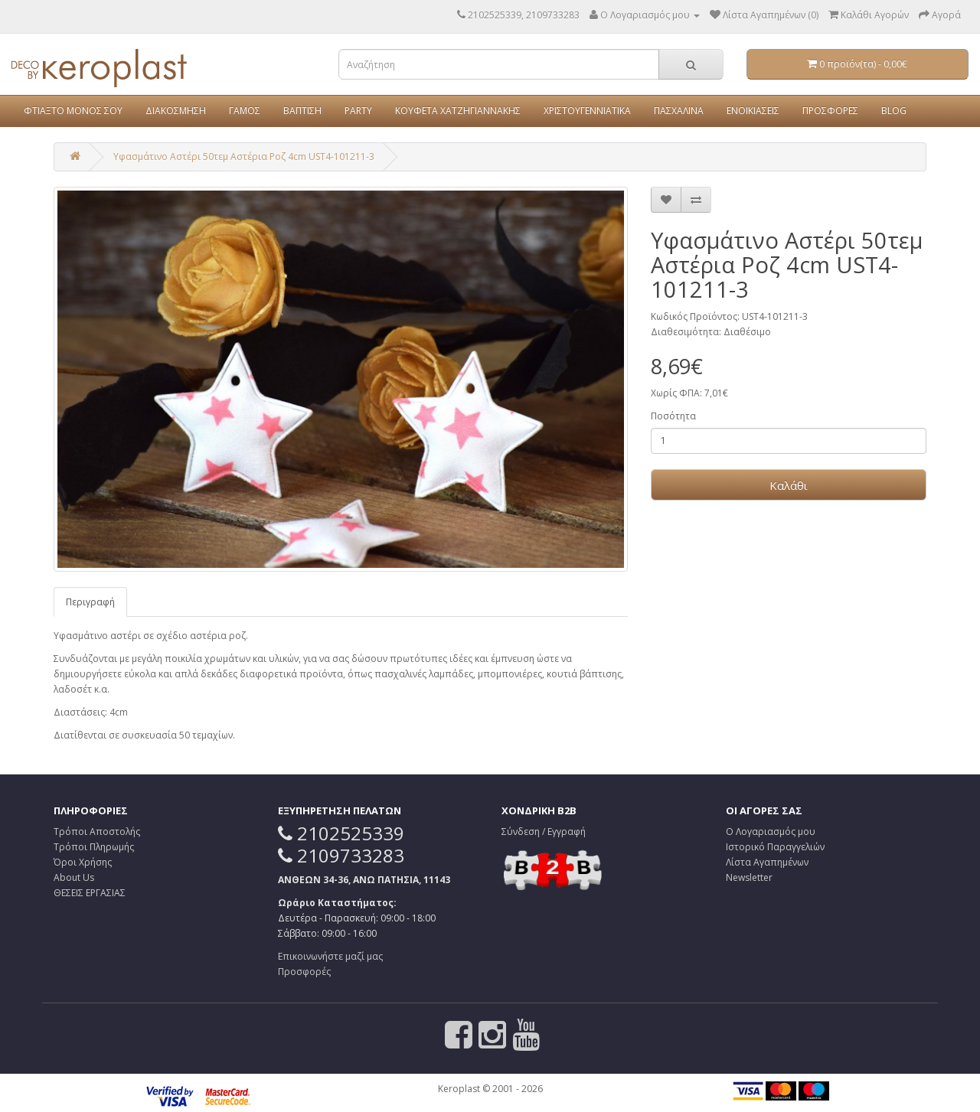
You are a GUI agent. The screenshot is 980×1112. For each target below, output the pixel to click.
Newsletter (749, 877)
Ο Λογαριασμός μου (770, 831)
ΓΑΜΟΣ (244, 110)
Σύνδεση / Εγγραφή (543, 831)
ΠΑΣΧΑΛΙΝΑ (679, 110)
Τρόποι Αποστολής (97, 831)
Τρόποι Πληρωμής (94, 846)
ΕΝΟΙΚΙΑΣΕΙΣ (753, 110)
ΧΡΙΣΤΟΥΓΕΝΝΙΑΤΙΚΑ (587, 110)
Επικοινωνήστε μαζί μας (330, 956)
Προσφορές (304, 971)
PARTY (358, 110)
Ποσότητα (673, 415)
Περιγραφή (90, 601)
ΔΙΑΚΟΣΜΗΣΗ (175, 110)
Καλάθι (788, 485)
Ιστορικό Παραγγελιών (775, 846)
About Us (74, 877)
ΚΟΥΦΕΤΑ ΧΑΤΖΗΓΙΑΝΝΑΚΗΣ (458, 110)
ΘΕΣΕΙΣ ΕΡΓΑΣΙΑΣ (90, 892)
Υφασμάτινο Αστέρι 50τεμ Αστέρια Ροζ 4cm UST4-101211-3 (243, 156)
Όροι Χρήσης (83, 862)
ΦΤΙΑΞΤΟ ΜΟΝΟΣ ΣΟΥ (73, 110)
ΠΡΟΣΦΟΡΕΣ (830, 110)
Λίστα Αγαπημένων (767, 862)
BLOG (893, 110)
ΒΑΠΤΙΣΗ (302, 110)
